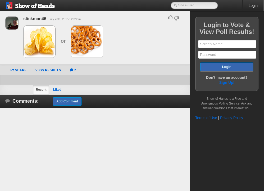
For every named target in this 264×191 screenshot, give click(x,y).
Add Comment (67, 101)
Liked (57, 90)
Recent (41, 90)
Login (253, 5)
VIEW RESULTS (48, 70)
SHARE (18, 70)
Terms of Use (206, 118)
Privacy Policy (231, 118)
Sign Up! (227, 82)
